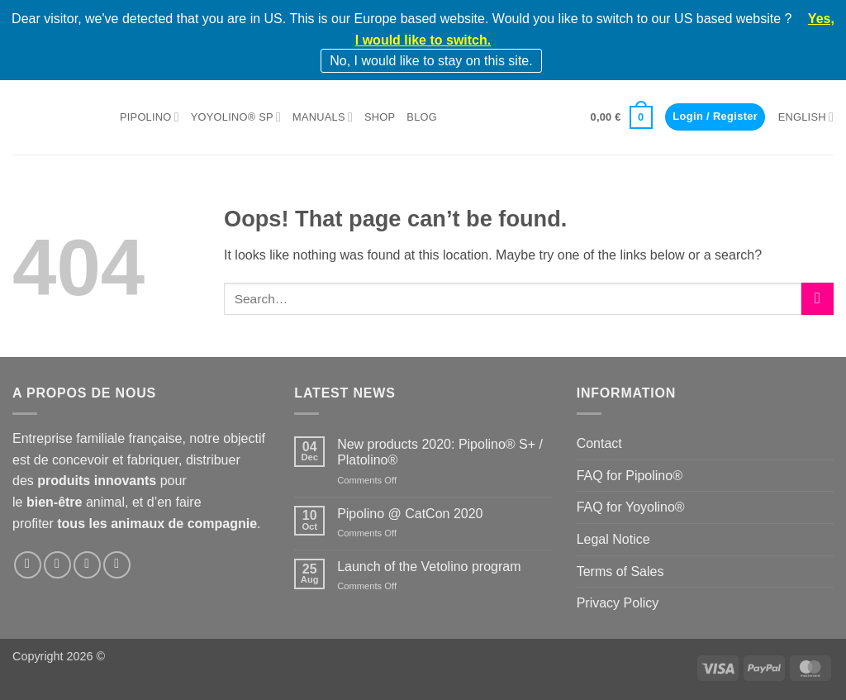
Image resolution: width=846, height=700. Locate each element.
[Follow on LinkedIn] (87, 565)
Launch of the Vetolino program (428, 567)
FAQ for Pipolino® (629, 476)
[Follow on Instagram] (57, 565)
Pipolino (149, 117)
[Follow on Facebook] (27, 565)
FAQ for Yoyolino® (631, 507)
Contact (599, 443)
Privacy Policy (618, 603)
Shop (379, 117)
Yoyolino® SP (236, 117)
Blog (421, 117)
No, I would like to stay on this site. (431, 61)
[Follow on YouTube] (117, 565)
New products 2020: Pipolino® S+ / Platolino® (440, 452)
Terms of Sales (620, 571)
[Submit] (817, 299)
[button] (622, 117)
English (806, 117)
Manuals (322, 117)
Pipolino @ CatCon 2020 (409, 514)
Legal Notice (613, 539)
